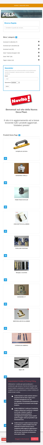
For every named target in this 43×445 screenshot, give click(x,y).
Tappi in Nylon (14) (8, 60)
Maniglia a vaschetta (21, 272)
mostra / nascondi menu (21, 5)
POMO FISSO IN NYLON (21, 199)
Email (6, 76)
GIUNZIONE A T (21, 297)
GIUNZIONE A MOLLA (21, 175)
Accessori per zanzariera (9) (11, 45)
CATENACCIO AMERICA (21, 345)
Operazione (8, 82)
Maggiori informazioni (22, 439)
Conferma (35, 439)
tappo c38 (21, 369)
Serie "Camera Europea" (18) (11, 53)
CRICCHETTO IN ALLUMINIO (21, 224)
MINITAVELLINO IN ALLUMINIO (21, 321)
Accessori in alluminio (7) (10, 42)
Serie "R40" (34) (7, 56)
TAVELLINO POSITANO (21, 248)
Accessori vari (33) (8, 49)
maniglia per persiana (21, 151)
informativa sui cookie (6, 442)
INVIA (7, 86)
